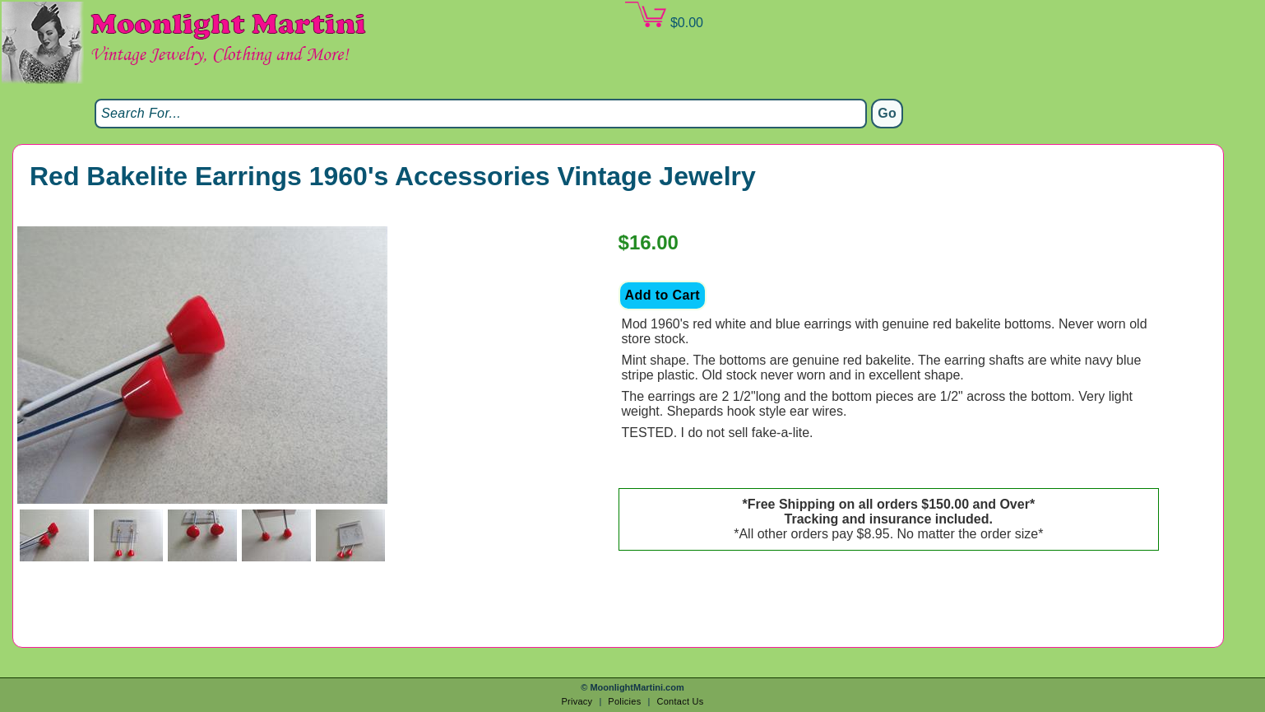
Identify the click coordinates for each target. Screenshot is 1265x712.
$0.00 (663, 16)
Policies (624, 701)
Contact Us (679, 701)
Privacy (576, 701)
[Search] (481, 113)
